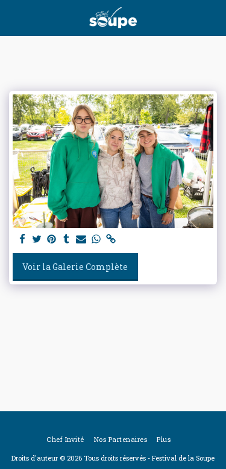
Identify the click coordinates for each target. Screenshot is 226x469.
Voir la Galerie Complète (75, 266)
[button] (13, 17)
